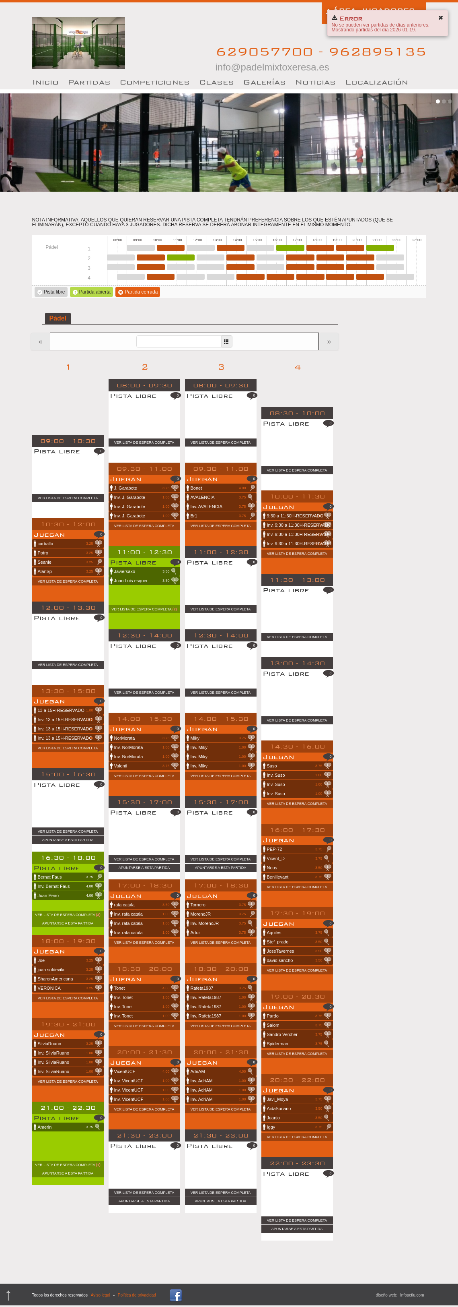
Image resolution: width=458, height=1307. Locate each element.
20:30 (370, 277)
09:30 (150, 257)
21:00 (380, 248)
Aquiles (299, 933)
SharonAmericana (70, 979)
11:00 (181, 257)
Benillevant (299, 877)
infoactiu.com (412, 1295)
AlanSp (70, 571)
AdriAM (223, 1071)
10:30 (171, 248)
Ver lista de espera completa (68, 498)
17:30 (310, 277)
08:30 (131, 277)
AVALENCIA (223, 497)
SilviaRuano (70, 1044)
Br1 (223, 516)
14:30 (250, 277)
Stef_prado (299, 942)
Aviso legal (100, 1295)
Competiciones (154, 82)
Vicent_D (299, 858)
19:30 (350, 248)
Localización (376, 82)
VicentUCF (146, 1071)
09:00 (140, 248)
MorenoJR (223, 914)
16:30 (290, 248)
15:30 (270, 257)
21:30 (390, 257)
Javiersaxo (146, 571)
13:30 (230, 248)
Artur (223, 933)
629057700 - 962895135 (321, 58)
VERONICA (70, 988)
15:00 (260, 248)
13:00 (220, 277)
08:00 (121, 257)
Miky (223, 738)
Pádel (58, 318)
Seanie (70, 562)
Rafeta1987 (223, 988)
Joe (70, 960)
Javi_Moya (299, 1099)
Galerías (264, 82)
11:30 (190, 277)
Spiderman (299, 1044)
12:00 (200, 248)
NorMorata (146, 738)
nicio (45, 82)
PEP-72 (299, 849)
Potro (70, 553)
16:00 (280, 277)
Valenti (146, 766)
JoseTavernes (299, 951)
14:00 (240, 257)
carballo (70, 544)
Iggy (299, 1127)
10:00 (161, 277)
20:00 (360, 257)
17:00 (300, 257)
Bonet (223, 488)
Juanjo (299, 1118)
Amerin (70, 1127)
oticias (315, 82)
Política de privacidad (137, 1295)
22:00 (400, 277)
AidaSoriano (299, 1108)
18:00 (320, 248)
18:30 (330, 257)
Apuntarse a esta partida (67, 840)
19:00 (340, 277)
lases (216, 82)
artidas (89, 82)
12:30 (210, 257)
